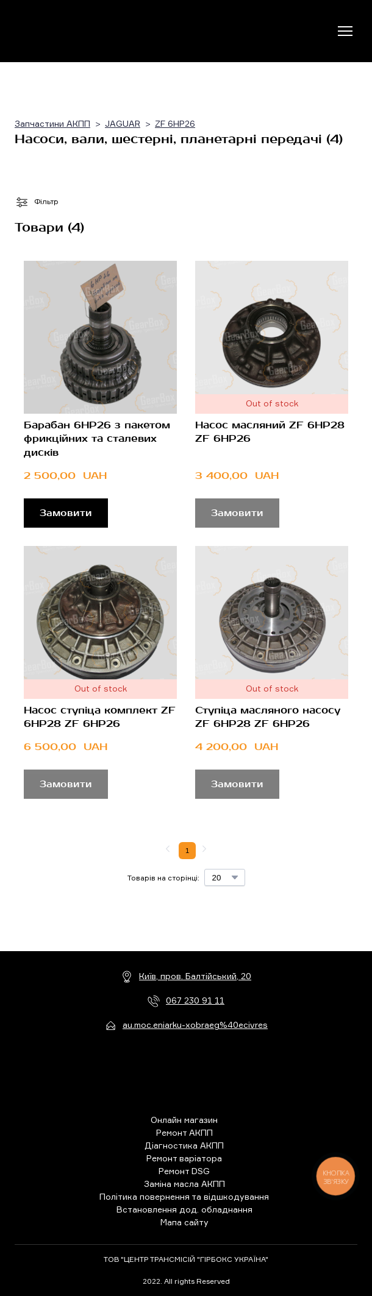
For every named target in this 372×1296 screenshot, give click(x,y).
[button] (66, 513)
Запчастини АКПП (52, 123)
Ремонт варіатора (184, 1158)
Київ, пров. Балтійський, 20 (195, 976)
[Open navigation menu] (345, 31)
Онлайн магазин (184, 1119)
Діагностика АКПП (184, 1145)
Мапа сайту (184, 1222)
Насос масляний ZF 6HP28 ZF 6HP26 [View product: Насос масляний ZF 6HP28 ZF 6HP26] (270, 432)
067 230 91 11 (195, 1000)
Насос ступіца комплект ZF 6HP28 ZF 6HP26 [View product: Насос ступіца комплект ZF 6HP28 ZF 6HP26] (100, 717)
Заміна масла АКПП (184, 1183)
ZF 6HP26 (175, 123)
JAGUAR (122, 123)
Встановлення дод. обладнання (184, 1209)
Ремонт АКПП (184, 1132)
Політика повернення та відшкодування (184, 1196)
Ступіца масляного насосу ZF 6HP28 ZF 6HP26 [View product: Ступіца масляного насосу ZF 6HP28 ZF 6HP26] (267, 717)
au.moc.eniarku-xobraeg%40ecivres (195, 1024)
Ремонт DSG (184, 1171)
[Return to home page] (65, 31)
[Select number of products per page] (224, 877)
